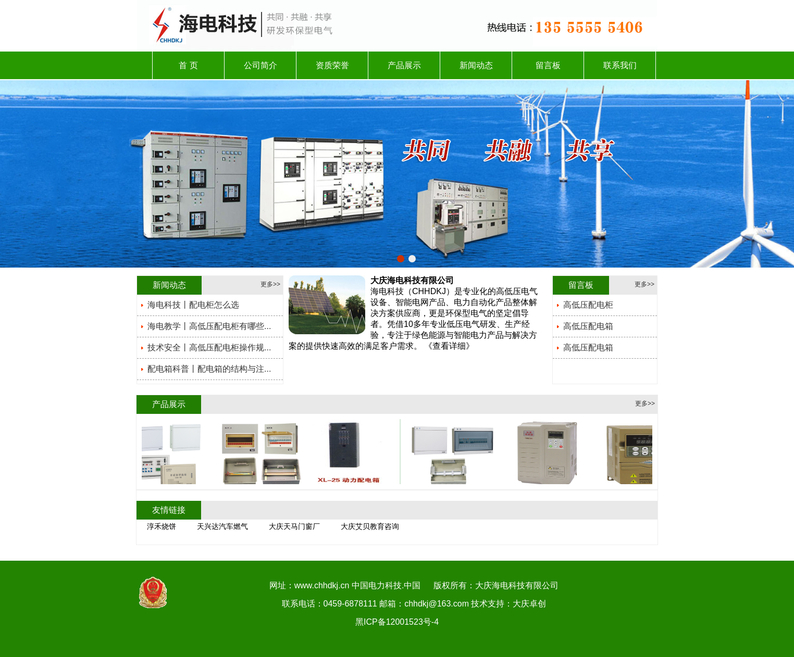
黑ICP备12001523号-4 (397, 621)
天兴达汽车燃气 (222, 526)
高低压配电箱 (588, 326)
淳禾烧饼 (161, 526)
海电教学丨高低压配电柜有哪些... (209, 326)
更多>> (270, 284)
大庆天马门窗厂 (294, 526)
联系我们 (620, 65)
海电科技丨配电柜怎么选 (193, 304)
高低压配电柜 (588, 304)
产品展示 (404, 65)
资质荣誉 (332, 65)
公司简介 (260, 65)
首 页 (188, 65)
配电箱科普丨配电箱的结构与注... (209, 368)
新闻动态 (476, 65)
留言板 (548, 65)
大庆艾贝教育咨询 (370, 526)
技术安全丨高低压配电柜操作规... (209, 347)
